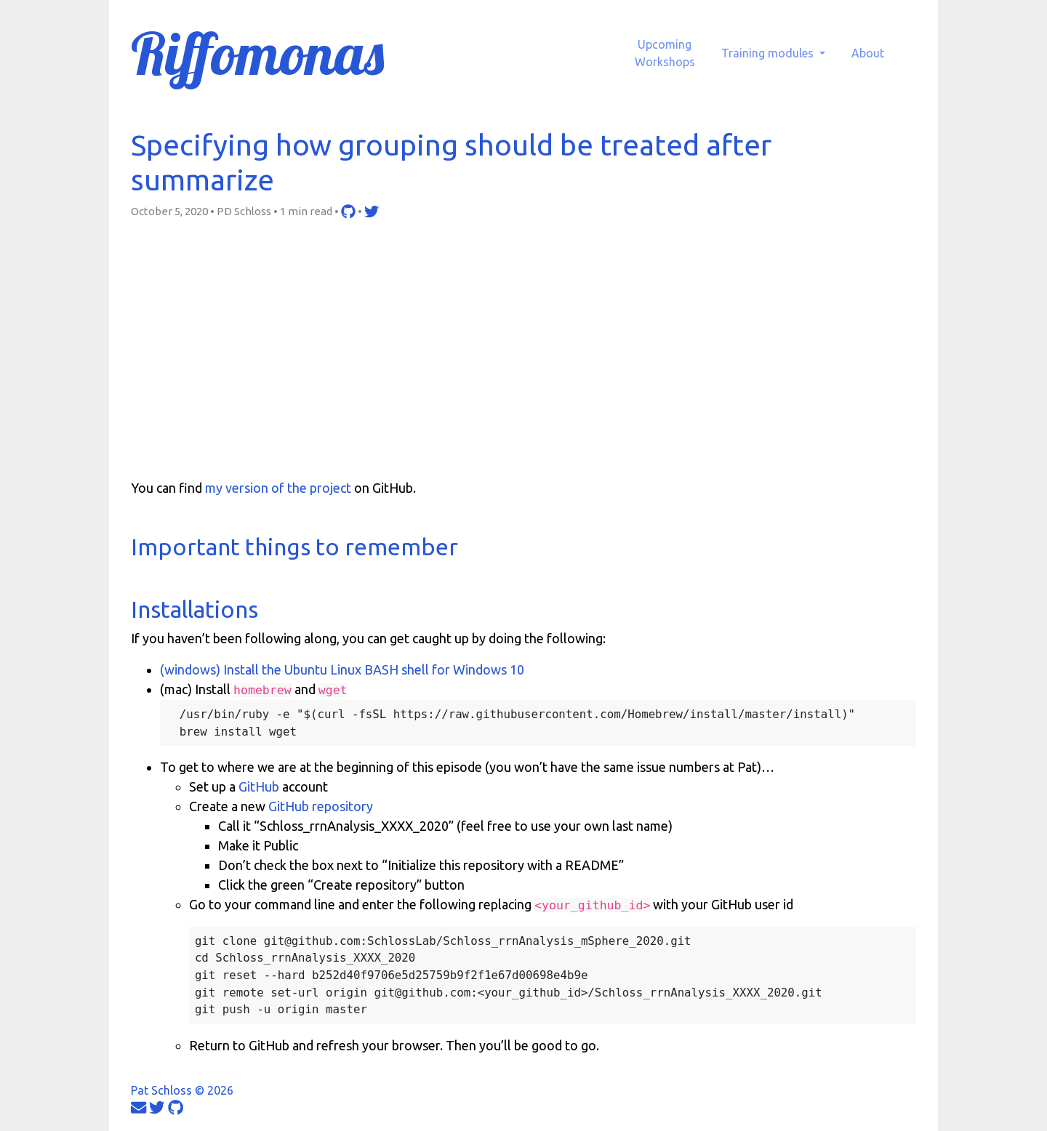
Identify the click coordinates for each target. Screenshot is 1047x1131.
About (867, 53)
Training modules (769, 53)
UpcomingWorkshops (665, 53)
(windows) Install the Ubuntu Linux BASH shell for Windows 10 (342, 669)
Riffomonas (257, 53)
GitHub (258, 786)
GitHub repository (320, 806)
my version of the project (278, 487)
